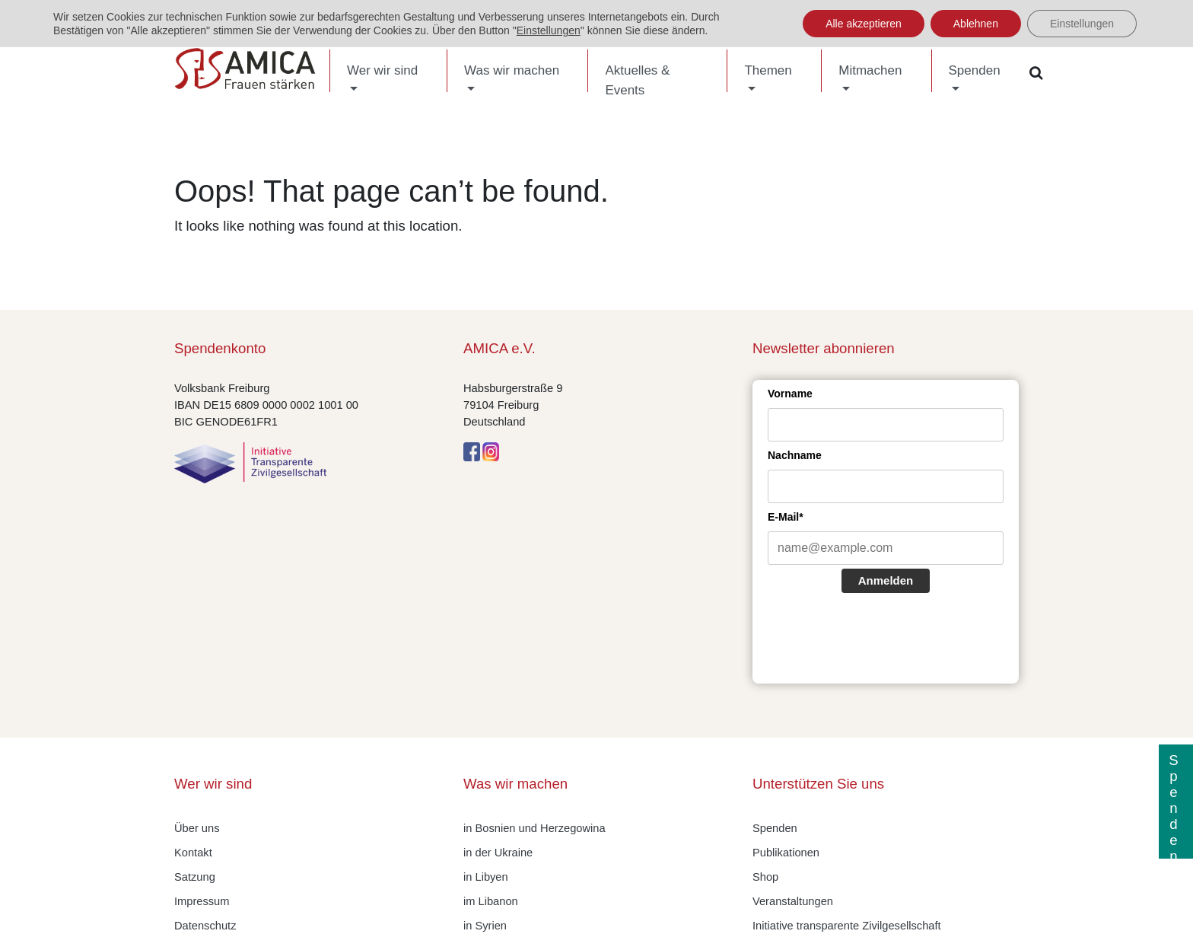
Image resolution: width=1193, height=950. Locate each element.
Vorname (790, 393)
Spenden (975, 70)
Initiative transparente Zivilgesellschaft (846, 926)
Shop (765, 877)
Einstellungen (549, 30)
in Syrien (485, 926)
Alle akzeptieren (864, 24)
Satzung (194, 877)
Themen (767, 70)
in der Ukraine (498, 852)
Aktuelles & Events (637, 80)
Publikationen (785, 852)
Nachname (795, 455)
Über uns (196, 828)
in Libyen (485, 877)
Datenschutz (205, 926)
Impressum (201, 901)
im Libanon (490, 901)
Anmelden (886, 580)
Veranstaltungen (792, 901)
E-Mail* (785, 517)
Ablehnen (975, 24)
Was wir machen (511, 70)
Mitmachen (870, 70)
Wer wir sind (382, 70)
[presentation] (883, 640)
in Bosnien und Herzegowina (534, 828)
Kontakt (193, 852)
